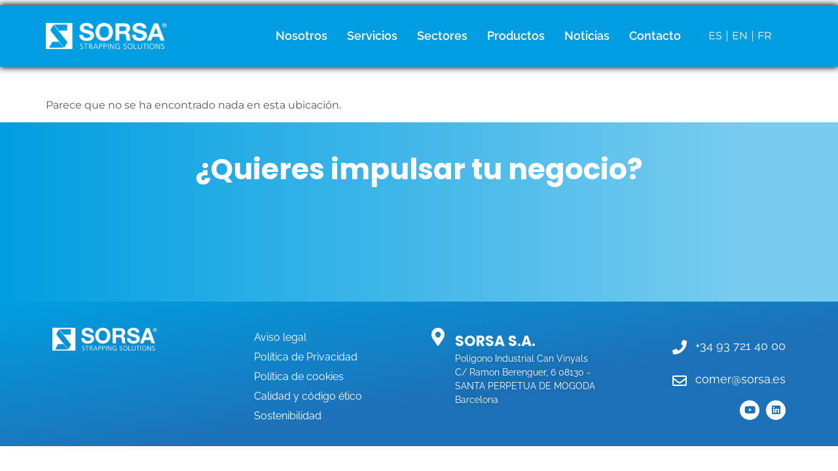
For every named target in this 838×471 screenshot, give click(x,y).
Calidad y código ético (308, 396)
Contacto (655, 36)
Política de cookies (299, 376)
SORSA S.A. (495, 341)
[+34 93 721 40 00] (679, 347)
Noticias (587, 36)
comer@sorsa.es (740, 379)
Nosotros (301, 36)
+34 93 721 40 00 (740, 346)
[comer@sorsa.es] (679, 381)
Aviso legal (280, 337)
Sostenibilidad (287, 416)
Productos (516, 36)
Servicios (372, 36)
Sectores (442, 36)
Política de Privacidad (305, 357)
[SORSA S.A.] (437, 336)
